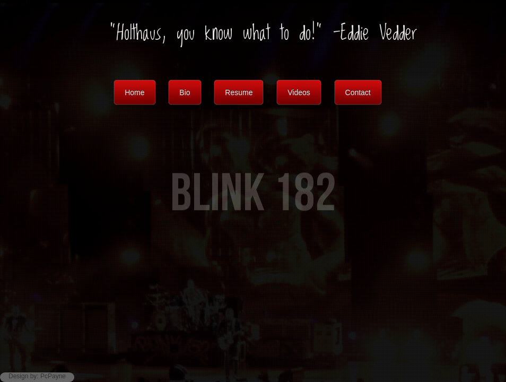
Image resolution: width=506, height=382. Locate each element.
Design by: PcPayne (37, 376)
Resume (238, 92)
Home (134, 92)
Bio (184, 92)
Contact (358, 92)
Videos (298, 92)
